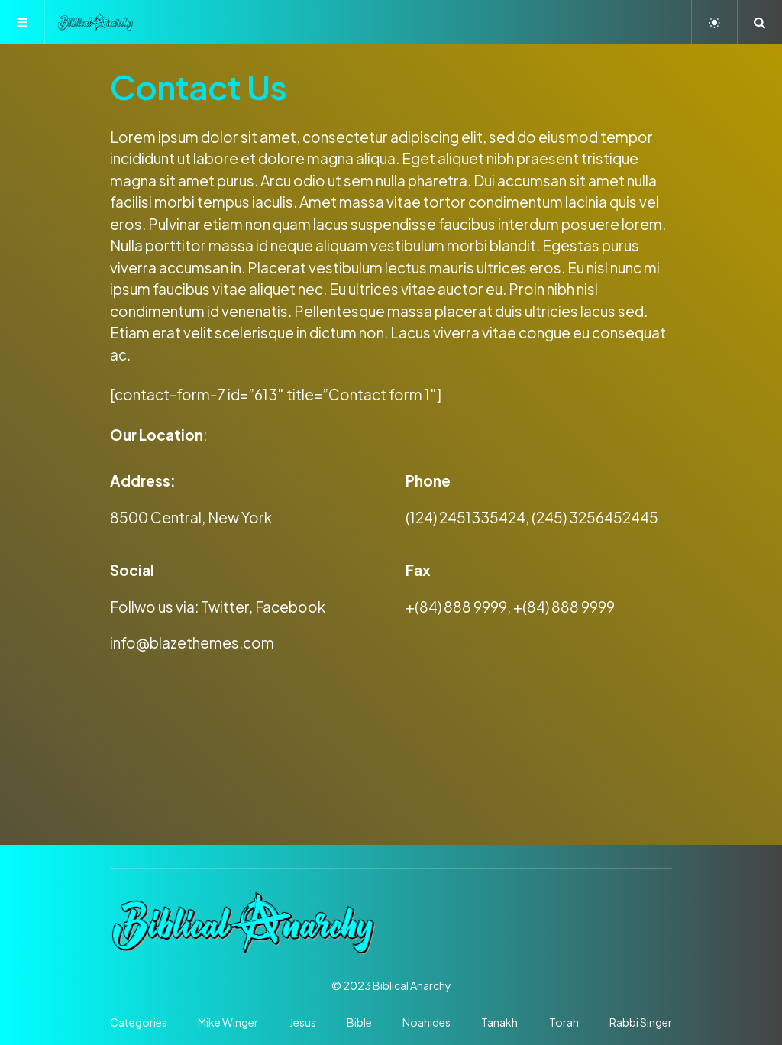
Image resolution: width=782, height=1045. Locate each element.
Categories (138, 1022)
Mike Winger (228, 1022)
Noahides (426, 1022)
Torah (564, 1022)
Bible (359, 1022)
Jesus (302, 1022)
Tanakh (499, 1022)
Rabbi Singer (640, 1022)
